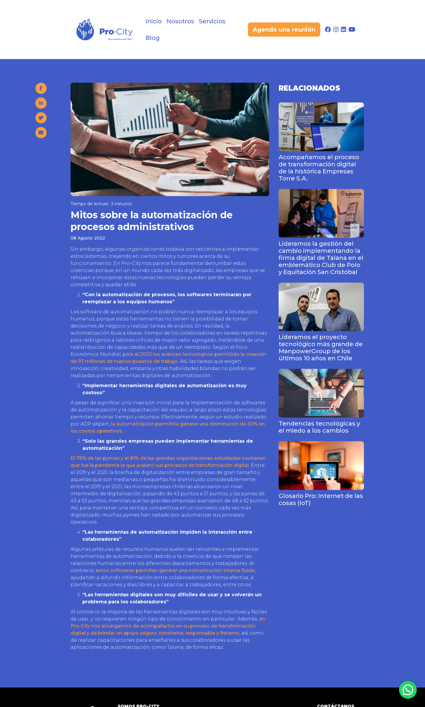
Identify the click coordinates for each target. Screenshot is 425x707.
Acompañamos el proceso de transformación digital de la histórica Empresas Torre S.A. (319, 168)
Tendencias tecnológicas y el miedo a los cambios (319, 427)
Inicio (154, 21)
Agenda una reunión (284, 29)
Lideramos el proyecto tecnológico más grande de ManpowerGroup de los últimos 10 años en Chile (321, 347)
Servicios (212, 21)
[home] (104, 29)
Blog (153, 37)
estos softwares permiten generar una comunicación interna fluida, (176, 570)
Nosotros (180, 21)
